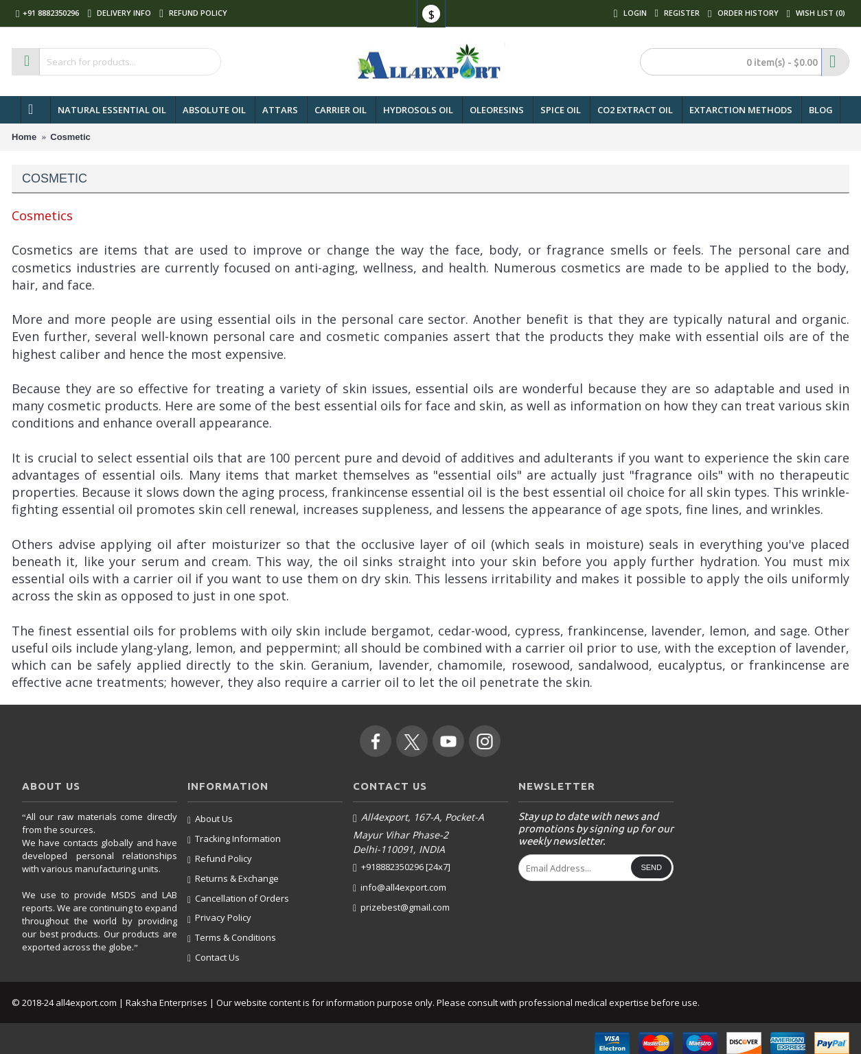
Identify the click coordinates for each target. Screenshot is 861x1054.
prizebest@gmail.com (401, 907)
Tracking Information (234, 839)
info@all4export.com (399, 887)
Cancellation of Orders (238, 899)
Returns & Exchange (233, 879)
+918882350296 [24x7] (401, 867)
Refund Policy (219, 859)
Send (651, 867)
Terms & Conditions (231, 938)
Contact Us (213, 957)
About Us (210, 819)
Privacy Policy (219, 918)
